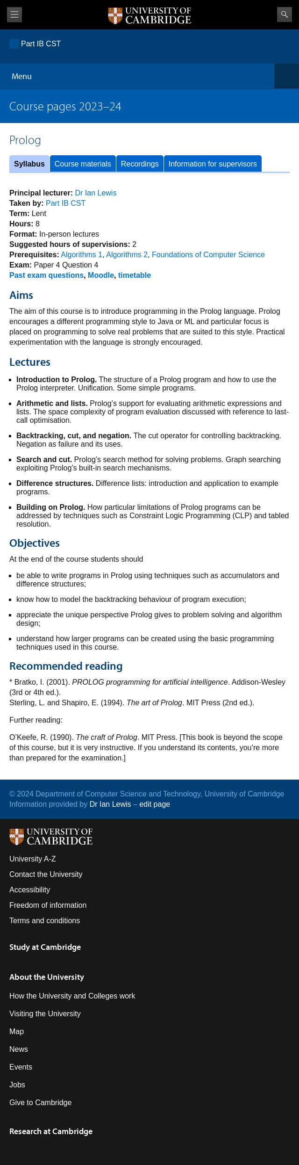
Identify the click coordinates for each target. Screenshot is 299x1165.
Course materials (83, 164)
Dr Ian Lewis (96, 193)
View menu (14, 14)
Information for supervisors (213, 164)
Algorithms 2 (127, 255)
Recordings (140, 164)
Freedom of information (47, 905)
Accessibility (29, 890)
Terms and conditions (44, 921)
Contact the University (46, 874)
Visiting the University (45, 1014)
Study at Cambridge (45, 946)
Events (20, 1067)
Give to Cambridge (40, 1103)
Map (16, 1031)
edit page (154, 804)
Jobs (17, 1085)
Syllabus (29, 164)
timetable (134, 275)
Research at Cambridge (51, 1131)
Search (284, 14)
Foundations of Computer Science (208, 255)
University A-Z (32, 859)
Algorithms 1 (81, 255)
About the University (46, 976)
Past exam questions (46, 275)
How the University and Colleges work (72, 996)
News (18, 1049)
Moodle (101, 275)
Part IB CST (41, 44)
